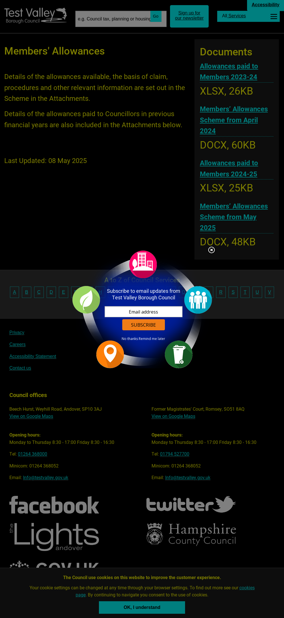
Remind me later (152, 339)
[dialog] (142, 309)
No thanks (130, 339)
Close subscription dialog (211, 250)
